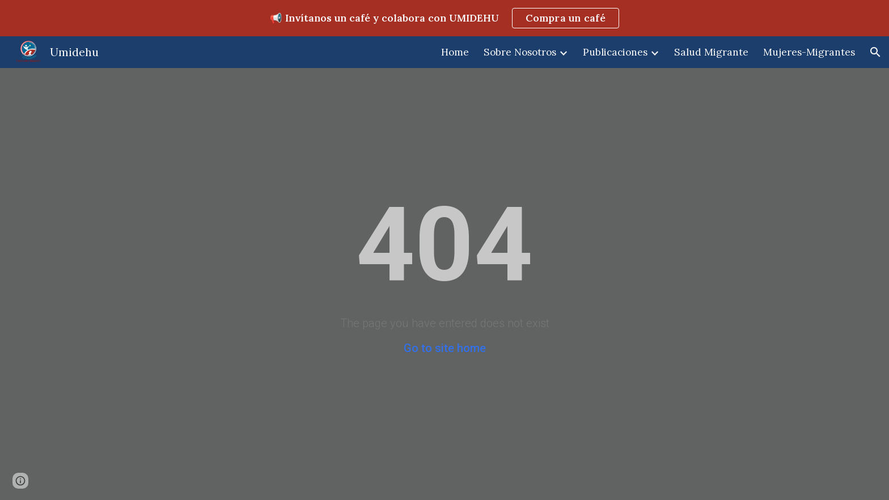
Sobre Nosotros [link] (520, 52)
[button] (875, 52)
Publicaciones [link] (615, 52)
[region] (444, 18)
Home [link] (455, 52)
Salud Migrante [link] (711, 52)
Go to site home (445, 348)
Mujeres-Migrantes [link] (809, 52)
